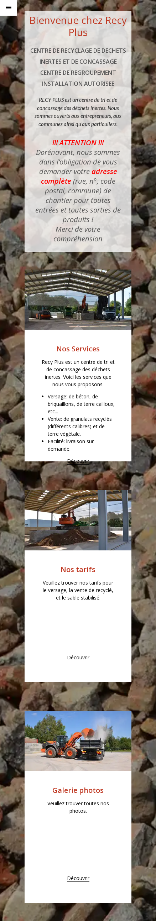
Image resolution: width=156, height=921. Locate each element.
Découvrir (78, 460)
